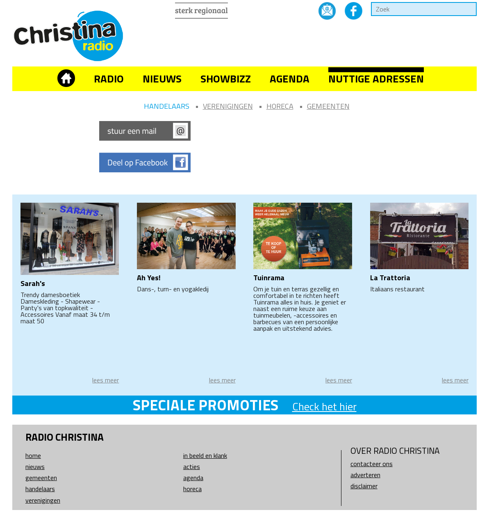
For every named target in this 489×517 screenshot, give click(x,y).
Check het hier (324, 406)
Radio (109, 79)
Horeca (279, 106)
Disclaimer (364, 486)
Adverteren (365, 475)
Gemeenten (328, 106)
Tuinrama (268, 277)
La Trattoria (390, 277)
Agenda (289, 79)
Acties (191, 466)
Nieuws (162, 79)
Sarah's (32, 283)
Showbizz (225, 79)
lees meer (105, 380)
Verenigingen (228, 106)
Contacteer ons (371, 464)
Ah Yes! (149, 277)
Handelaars (166, 106)
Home (33, 455)
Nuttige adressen (376, 79)
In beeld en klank (205, 455)
